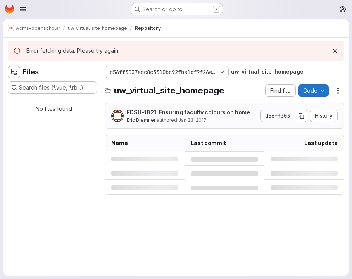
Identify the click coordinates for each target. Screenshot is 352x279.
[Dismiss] (335, 50)
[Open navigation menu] (23, 9)
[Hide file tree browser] (14, 72)
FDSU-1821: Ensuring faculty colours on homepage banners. (190, 112)
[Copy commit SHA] (301, 116)
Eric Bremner (141, 120)
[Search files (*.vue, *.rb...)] (52, 87)
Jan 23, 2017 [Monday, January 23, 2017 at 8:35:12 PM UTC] (192, 120)
